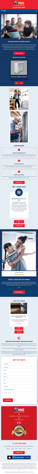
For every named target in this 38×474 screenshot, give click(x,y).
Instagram (20, 422)
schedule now (19, 182)
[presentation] (17, 83)
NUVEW (6, 471)
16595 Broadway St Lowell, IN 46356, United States (19, 415)
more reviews (19, 292)
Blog (16, 448)
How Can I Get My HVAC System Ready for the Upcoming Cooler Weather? (19, 314)
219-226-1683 (20, 7)
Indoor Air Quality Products (29, 446)
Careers (24, 448)
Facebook (17, 422)
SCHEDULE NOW (19, 53)
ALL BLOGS (19, 332)
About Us (8, 448)
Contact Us (29, 448)
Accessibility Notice (24, 471)
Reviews (20, 448)
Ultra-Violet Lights (19, 70)
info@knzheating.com (19, 419)
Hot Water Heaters (17, 446)
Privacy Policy (30, 471)
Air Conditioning (7, 446)
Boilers (22, 446)
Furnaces (12, 446)
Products (12, 448)
